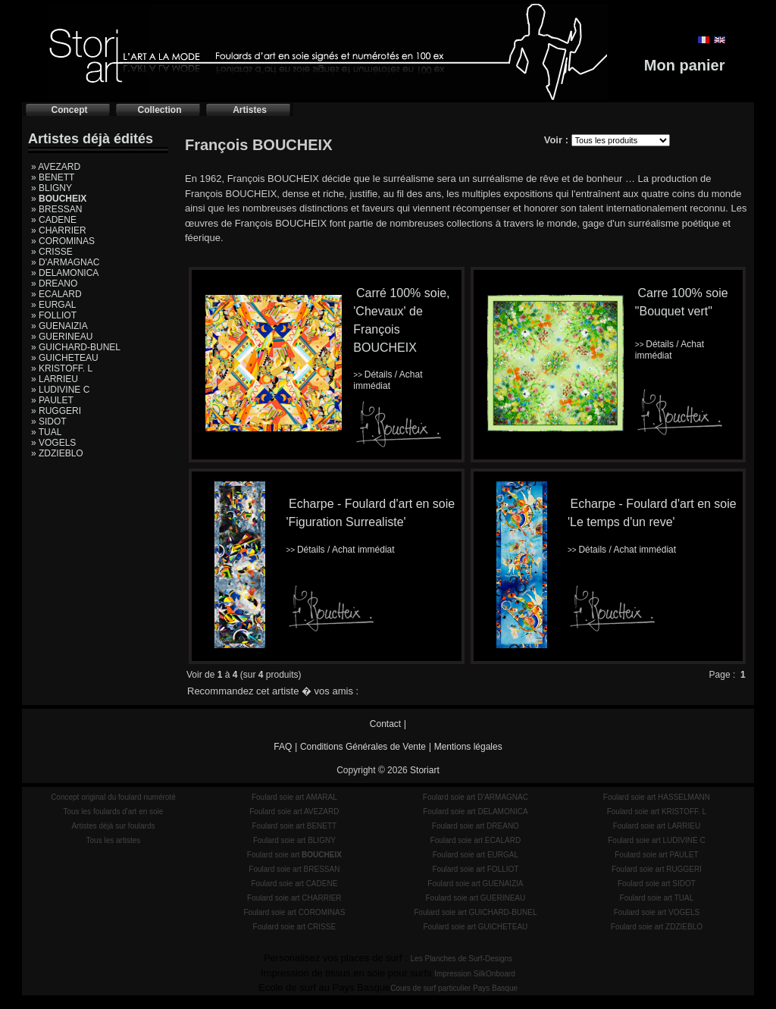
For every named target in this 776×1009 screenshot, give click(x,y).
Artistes (250, 110)
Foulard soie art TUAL (657, 898)
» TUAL (46, 432)
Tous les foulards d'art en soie (113, 811)
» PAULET (52, 400)
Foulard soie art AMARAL (294, 797)
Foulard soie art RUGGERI (657, 869)
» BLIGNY (51, 188)
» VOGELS (53, 442)
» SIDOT (49, 421)
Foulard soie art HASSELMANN (656, 797)
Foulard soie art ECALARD (475, 840)
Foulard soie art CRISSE (294, 927)
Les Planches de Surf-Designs (462, 958)
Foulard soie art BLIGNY (294, 840)
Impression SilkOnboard (474, 974)
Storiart (425, 770)
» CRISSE (52, 251)
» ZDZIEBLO (57, 453)
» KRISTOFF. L (61, 368)
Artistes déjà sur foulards (113, 826)
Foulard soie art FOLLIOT (475, 869)
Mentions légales (468, 746)
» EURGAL (53, 304)
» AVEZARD (55, 166)
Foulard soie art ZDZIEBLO (656, 927)
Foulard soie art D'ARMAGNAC (475, 797)
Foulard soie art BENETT (294, 826)
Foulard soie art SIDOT (657, 883)
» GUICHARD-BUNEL (75, 347)
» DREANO (54, 283)
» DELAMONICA (65, 273)
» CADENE (54, 220)
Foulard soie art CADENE (294, 883)
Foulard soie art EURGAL (475, 855)
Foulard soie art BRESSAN (294, 869)
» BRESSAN (56, 209)
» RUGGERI (56, 411)
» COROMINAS (63, 241)
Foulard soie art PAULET (656, 855)
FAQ (283, 746)
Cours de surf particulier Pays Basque (454, 988)
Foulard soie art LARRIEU (657, 826)
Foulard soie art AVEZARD (294, 811)
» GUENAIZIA (59, 326)
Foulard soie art (294, 855)
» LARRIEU (54, 379)
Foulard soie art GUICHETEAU (475, 927)
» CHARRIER (58, 230)
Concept (70, 110)
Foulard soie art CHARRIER (294, 898)
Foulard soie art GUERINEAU (476, 898)
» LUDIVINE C (60, 389)
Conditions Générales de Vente (363, 746)
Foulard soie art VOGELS (656, 912)
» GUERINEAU (61, 336)
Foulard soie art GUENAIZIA (475, 883)
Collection (159, 110)
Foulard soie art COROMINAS (294, 912)
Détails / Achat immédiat (387, 380)
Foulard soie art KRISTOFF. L (657, 811)
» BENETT (52, 177)
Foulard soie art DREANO (475, 826)
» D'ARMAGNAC (65, 262)
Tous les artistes (113, 840)
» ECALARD (56, 294)
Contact (385, 724)
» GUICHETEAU (65, 358)
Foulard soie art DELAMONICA (475, 811)
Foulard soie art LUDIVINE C (656, 840)
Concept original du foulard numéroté (113, 797)
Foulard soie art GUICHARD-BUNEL (475, 912)
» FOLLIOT (54, 315)
